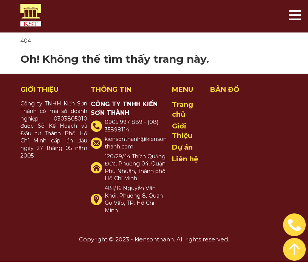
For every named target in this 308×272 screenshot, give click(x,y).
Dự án (182, 147)
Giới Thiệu (182, 131)
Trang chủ (182, 109)
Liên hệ (185, 159)
